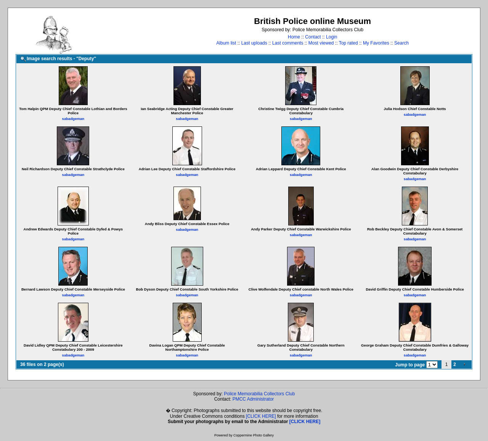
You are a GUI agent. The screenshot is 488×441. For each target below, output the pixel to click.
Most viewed (321, 43)
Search (401, 43)
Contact (313, 37)
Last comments (287, 43)
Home (294, 37)
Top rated (348, 43)
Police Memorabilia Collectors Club (259, 393)
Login (331, 37)
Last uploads (254, 43)
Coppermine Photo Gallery (253, 435)
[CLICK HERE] (261, 416)
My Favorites (376, 43)
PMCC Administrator (253, 399)
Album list (226, 43)
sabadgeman (73, 119)
